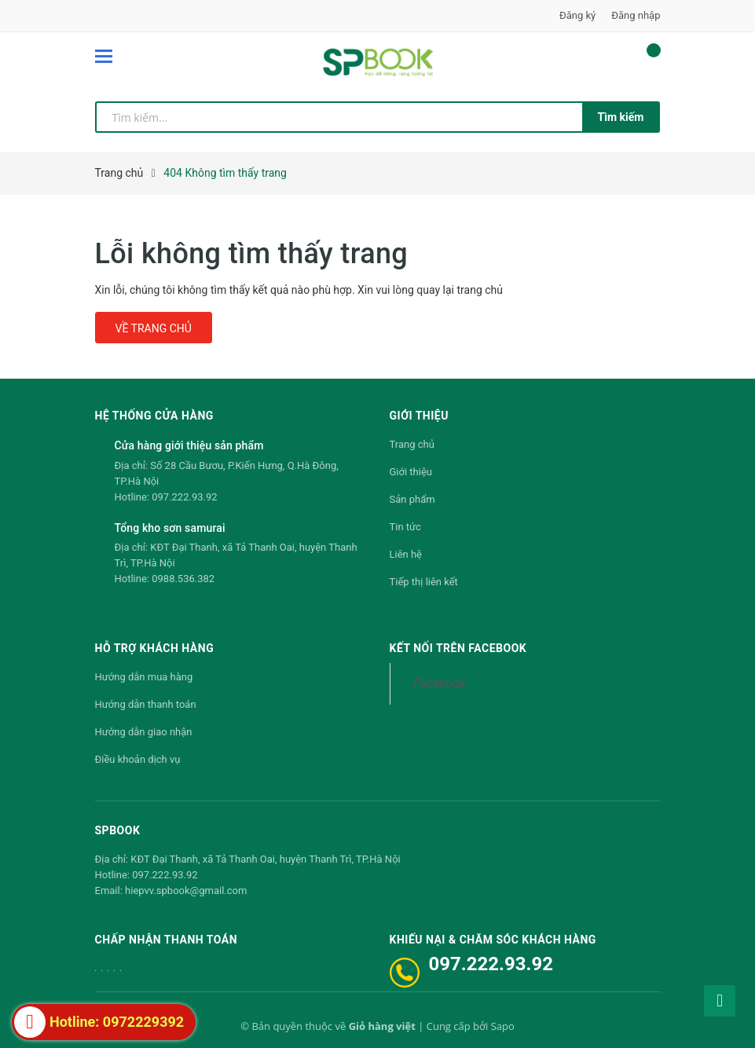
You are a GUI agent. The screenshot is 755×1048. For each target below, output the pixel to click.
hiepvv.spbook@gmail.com (186, 890)
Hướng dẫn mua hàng (144, 677)
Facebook (440, 683)
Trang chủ (412, 444)
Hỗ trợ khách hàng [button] (154, 648)
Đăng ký (577, 15)
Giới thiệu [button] (419, 415)
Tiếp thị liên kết (424, 582)
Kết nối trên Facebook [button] (458, 648)
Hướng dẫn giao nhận (143, 732)
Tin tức (405, 527)
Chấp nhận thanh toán (166, 939)
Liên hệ (406, 554)
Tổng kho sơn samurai (170, 528)
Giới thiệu (411, 472)
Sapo (503, 1026)
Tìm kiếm (621, 117)
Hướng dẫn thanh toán (145, 704)
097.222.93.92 (184, 497)
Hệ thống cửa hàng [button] (154, 415)
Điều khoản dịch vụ (138, 759)
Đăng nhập (635, 15)
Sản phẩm (412, 499)
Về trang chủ (153, 328)
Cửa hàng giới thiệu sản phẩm (189, 445)
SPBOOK (118, 830)
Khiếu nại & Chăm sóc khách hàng (493, 939)
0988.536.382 (183, 578)
